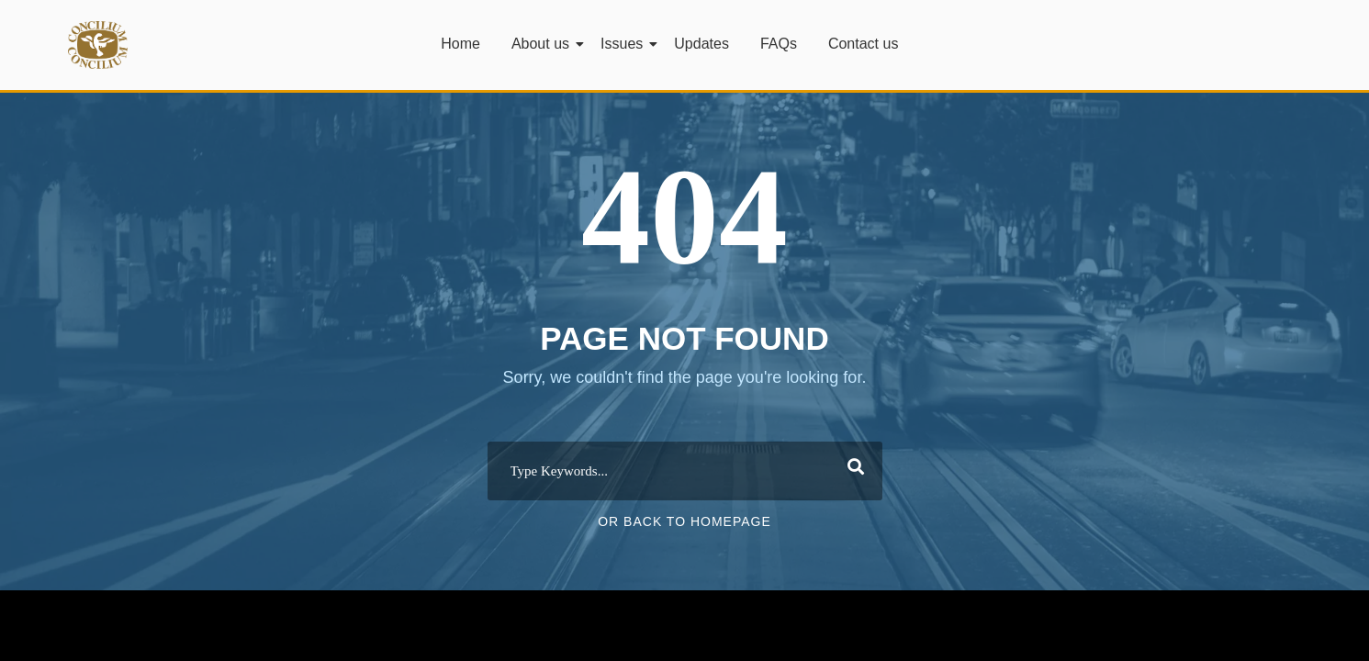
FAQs (778, 43)
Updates (701, 43)
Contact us (863, 43)
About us (543, 43)
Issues (624, 43)
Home (460, 43)
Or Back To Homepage (684, 521)
